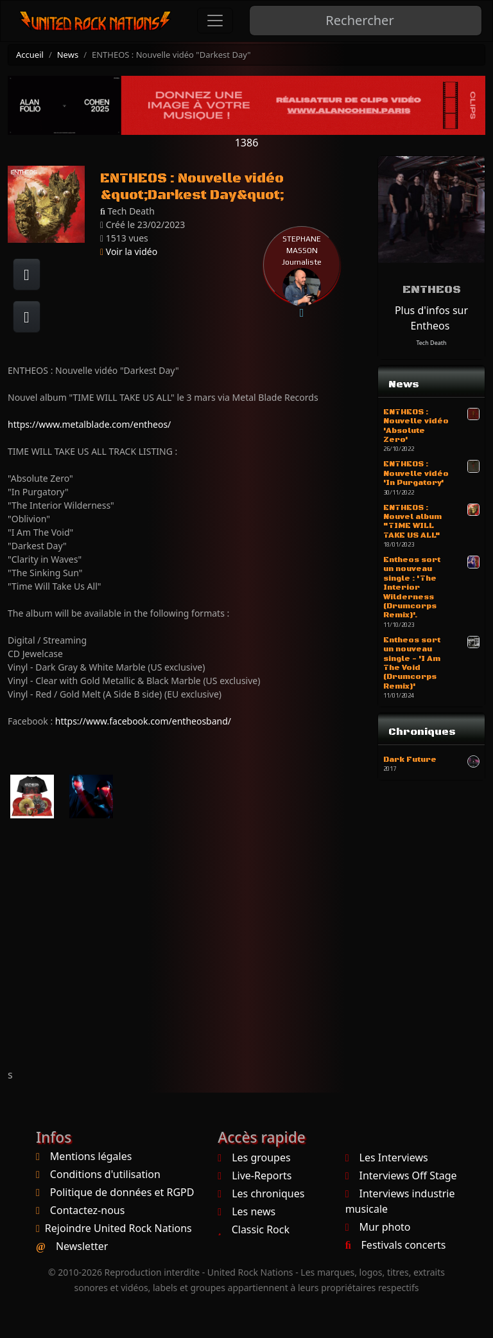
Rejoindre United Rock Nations (118, 1228)
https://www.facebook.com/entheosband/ (143, 721)
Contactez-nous (87, 1210)
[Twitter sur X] (26, 317)
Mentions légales (91, 1156)
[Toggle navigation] (215, 20)
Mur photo (378, 1227)
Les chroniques (261, 1193)
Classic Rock (254, 1229)
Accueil (30, 54)
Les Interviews (386, 1157)
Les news (246, 1211)
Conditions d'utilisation (105, 1174)
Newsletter (82, 1246)
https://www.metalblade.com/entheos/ (89, 424)
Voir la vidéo (128, 251)
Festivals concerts (395, 1245)
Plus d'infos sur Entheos (431, 318)
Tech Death (431, 343)
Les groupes (254, 1157)
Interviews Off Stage (401, 1175)
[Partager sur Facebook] (26, 274)
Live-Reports (254, 1175)
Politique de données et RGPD (122, 1192)
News (67, 54)
